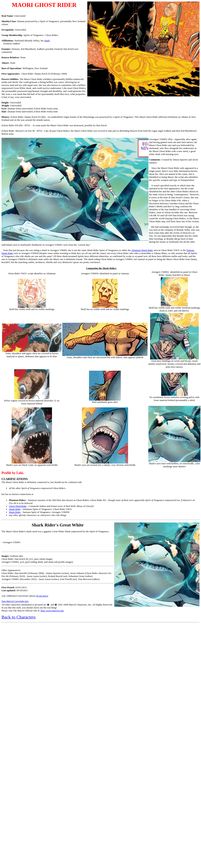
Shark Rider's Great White (57, 525)
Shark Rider (15, 509)
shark (47, 40)
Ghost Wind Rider (18, 506)
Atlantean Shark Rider (142, 250)
